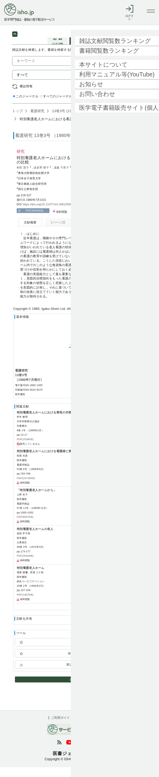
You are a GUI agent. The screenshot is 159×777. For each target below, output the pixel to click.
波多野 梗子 (42, 177)
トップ (17, 121)
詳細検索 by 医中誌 (133, 106)
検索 (136, 84)
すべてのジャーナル (56, 106)
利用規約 (84, 727)
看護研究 (37, 121)
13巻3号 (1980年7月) (68, 121)
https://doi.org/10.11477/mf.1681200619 (49, 214)
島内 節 (79, 177)
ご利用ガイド (60, 727)
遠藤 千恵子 (62, 177)
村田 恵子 (23, 177)
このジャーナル (25, 106)
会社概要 (104, 727)
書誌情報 (26, 96)
